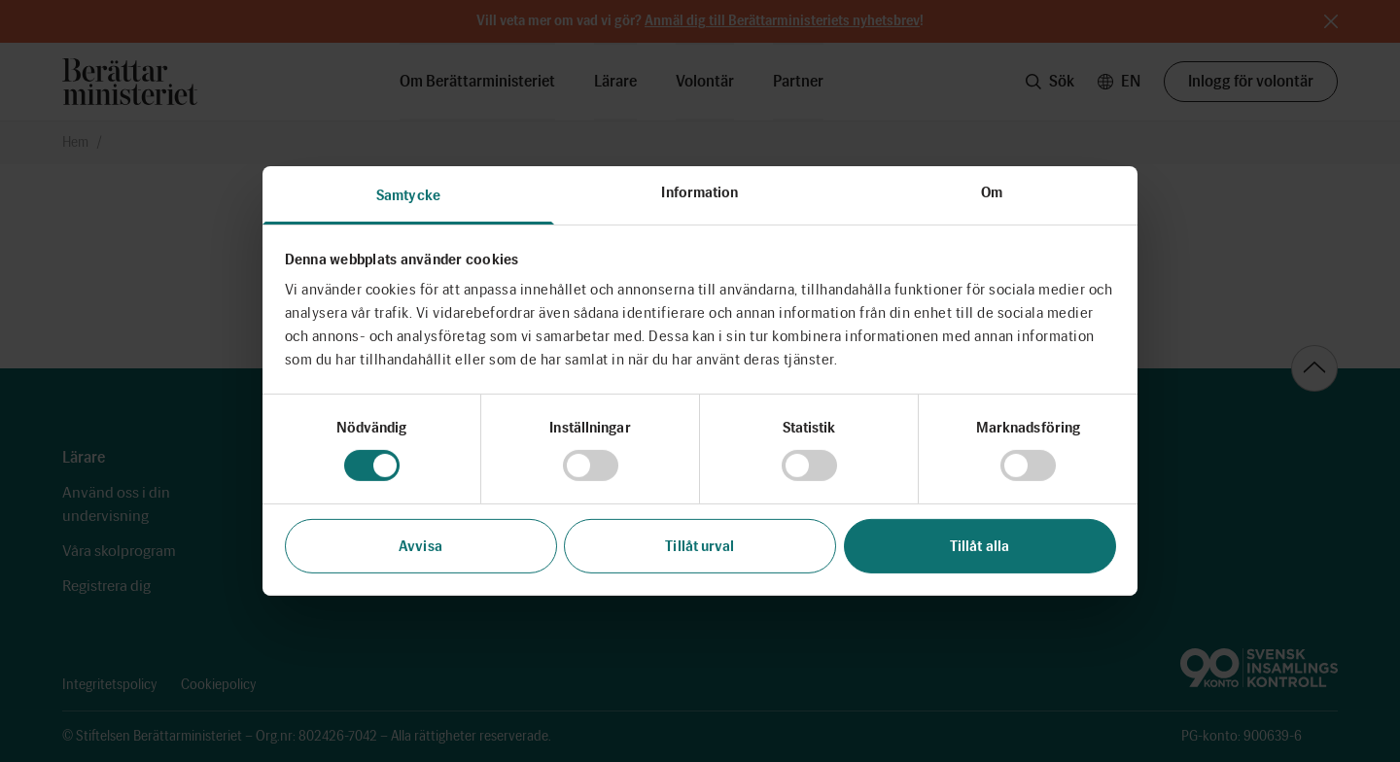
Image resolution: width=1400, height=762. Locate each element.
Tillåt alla (979, 546)
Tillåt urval (699, 546)
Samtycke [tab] (408, 195)
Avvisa (420, 546)
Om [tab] (991, 192)
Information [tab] (699, 192)
